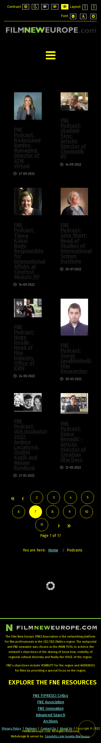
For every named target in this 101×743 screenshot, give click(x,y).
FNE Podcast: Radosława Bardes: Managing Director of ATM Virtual (27, 148)
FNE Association (50, 702)
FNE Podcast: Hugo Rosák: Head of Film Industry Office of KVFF (24, 348)
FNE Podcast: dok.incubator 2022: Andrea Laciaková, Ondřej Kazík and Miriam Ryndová (27, 444)
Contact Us (49, 728)
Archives (50, 721)
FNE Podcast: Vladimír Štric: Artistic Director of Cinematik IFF (73, 138)
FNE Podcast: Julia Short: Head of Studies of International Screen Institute (74, 243)
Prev (22, 498)
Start (12, 498)
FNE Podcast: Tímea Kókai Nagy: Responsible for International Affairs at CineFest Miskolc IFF (27, 251)
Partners (31, 728)
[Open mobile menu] (50, 55)
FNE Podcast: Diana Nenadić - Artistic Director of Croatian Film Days (73, 442)
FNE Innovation (51, 708)
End (68, 526)
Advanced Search (50, 715)
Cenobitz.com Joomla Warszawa (67, 736)
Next (58, 526)
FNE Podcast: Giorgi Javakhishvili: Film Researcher (74, 358)
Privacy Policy (11, 728)
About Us (66, 728)
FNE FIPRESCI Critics (50, 695)
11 (41, 525)
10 (86, 512)
